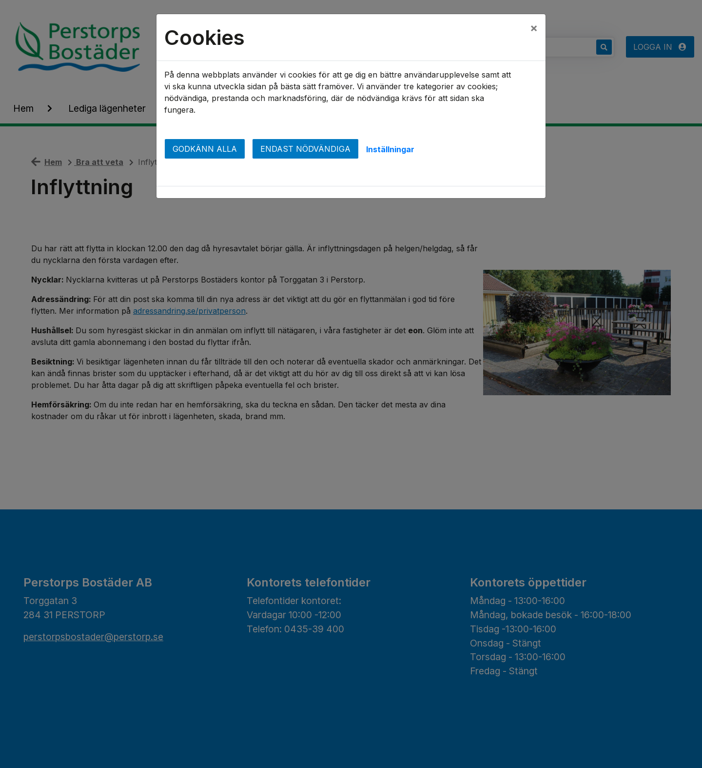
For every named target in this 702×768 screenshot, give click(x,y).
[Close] (534, 27)
